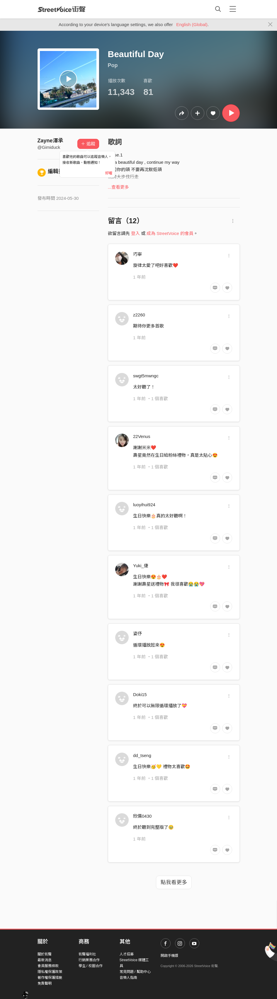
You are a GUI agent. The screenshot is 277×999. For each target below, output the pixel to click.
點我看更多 (174, 882)
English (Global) (192, 24)
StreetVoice (62, 9)
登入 (135, 233)
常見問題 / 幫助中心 (135, 972)
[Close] (270, 24)
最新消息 (45, 960)
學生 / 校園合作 (91, 966)
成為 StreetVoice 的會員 (170, 233)
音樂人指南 (128, 978)
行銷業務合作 (89, 960)
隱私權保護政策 (50, 972)
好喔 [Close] (108, 173)
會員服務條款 (48, 966)
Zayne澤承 (50, 141)
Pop (113, 65)
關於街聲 (45, 954)
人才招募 (127, 954)
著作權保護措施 (50, 978)
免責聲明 (45, 983)
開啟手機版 (169, 956)
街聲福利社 (87, 954)
